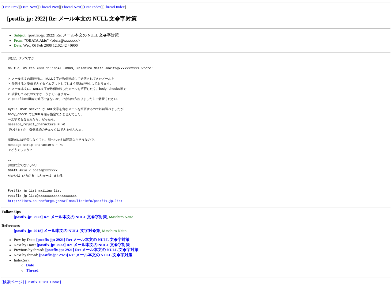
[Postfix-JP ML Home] (43, 282)
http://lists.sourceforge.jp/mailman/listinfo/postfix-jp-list (65, 201)
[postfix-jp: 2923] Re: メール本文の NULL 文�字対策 (60, 217)
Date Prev (10, 7)
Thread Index (114, 7)
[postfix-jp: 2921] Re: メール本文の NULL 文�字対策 (83, 240)
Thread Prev (49, 7)
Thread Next (71, 7)
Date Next (29, 7)
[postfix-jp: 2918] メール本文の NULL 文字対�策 (57, 231)
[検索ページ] (13, 282)
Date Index (92, 7)
